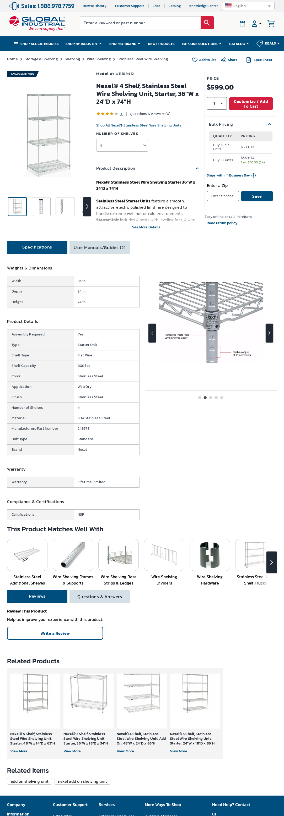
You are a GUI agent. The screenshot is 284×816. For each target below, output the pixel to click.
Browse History (94, 5)
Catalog (175, 5)
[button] (248, 6)
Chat (156, 5)
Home (12, 59)
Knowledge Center (203, 5)
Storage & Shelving (41, 59)
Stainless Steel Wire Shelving (142, 59)
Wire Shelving (99, 59)
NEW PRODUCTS (161, 44)
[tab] (37, 247)
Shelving (72, 59)
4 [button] (101, 145)
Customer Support (129, 5)
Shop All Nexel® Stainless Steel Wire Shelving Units (138, 125)
